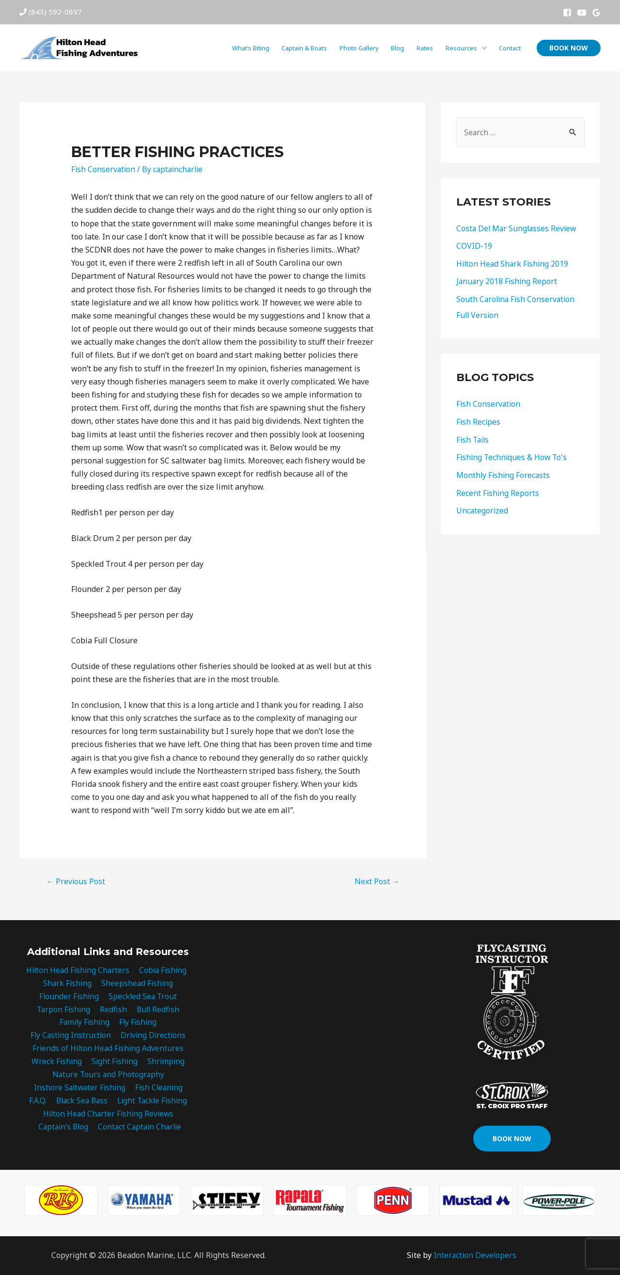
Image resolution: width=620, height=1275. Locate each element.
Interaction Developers (475, 1255)
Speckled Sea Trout (142, 996)
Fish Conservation (104, 169)
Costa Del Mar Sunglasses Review (517, 228)
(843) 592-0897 (55, 11)
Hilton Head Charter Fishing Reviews (108, 1115)
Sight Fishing (115, 1062)
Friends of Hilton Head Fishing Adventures (108, 1049)
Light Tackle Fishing (151, 1102)
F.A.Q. (37, 1102)
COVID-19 (474, 245)
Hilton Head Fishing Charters (78, 970)
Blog (397, 48)
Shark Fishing (68, 983)
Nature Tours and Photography (108, 1075)
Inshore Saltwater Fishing (79, 1089)
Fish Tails (473, 437)
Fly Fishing (138, 1023)
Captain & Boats (304, 48)
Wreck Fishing (57, 1062)
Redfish (113, 1009)
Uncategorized (482, 507)
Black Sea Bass (80, 1102)
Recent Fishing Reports (498, 489)
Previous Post (76, 881)
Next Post (377, 881)
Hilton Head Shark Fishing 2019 (513, 263)
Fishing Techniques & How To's (513, 454)
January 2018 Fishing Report (507, 280)
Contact (510, 48)
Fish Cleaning (159, 1089)
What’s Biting (250, 48)
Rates (425, 48)
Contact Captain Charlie (140, 1128)
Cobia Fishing (163, 970)
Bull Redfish (157, 1009)
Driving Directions (153, 1036)
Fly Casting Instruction (71, 1036)
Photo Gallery (359, 48)
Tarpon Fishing (65, 1009)
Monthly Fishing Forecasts (504, 472)
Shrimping (165, 1062)
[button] (512, 1139)
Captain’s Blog (63, 1128)
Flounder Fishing (69, 996)
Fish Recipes (478, 419)
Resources (461, 48)
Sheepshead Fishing (136, 983)
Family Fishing (85, 1023)
